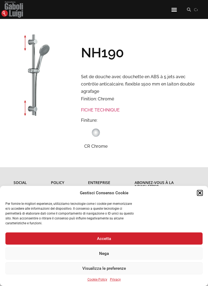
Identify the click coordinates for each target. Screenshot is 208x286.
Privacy (115, 279)
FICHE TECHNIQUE (100, 110)
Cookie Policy (97, 279)
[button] (200, 193)
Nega (104, 253)
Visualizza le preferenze (104, 268)
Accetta (104, 238)
